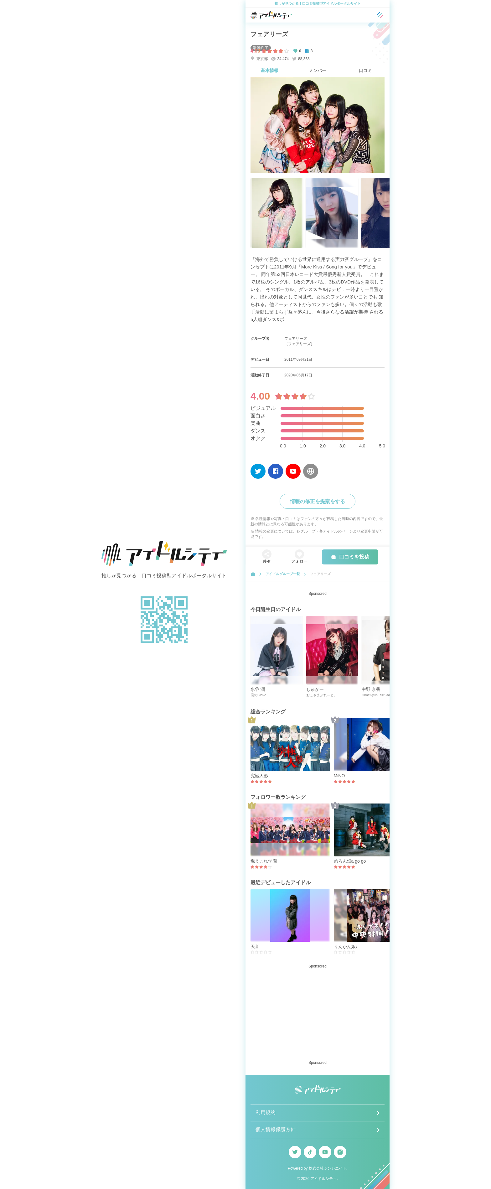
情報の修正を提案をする (317, 501)
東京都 (259, 58)
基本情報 (269, 70)
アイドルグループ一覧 (283, 574)
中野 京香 (371, 689)
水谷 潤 (258, 689)
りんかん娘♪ (346, 946)
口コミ (365, 70)
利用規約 (266, 1112)
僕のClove (258, 695)
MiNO (339, 775)
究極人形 (259, 775)
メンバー (317, 70)
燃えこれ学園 (264, 861)
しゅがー (315, 689)
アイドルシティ (323, 1178)
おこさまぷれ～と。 (321, 695)
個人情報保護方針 (276, 1129)
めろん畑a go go (350, 861)
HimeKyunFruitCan (376, 695)
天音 (255, 946)
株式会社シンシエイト (327, 1168)
